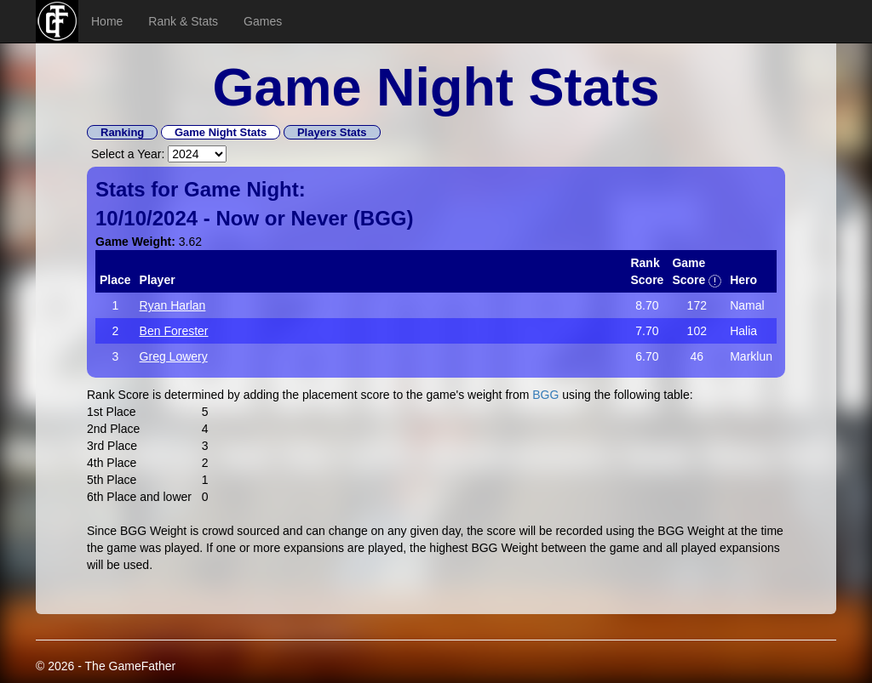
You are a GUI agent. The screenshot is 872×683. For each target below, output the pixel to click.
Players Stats (332, 132)
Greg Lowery (174, 356)
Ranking (122, 132)
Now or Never (281, 218)
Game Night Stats (221, 132)
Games (263, 21)
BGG (383, 218)
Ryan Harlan (173, 305)
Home (107, 21)
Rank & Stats (183, 21)
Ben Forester (174, 331)
